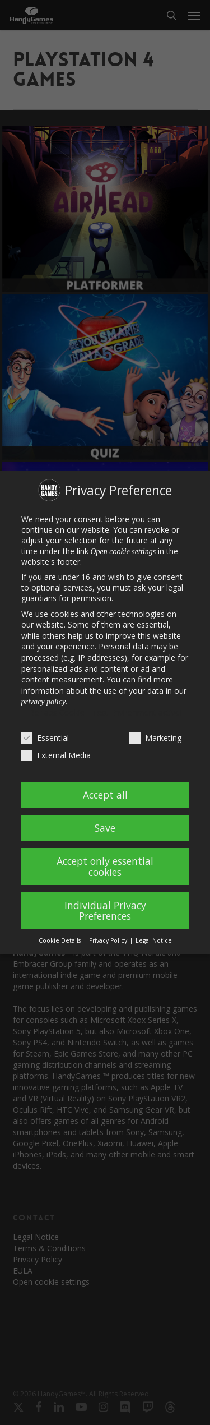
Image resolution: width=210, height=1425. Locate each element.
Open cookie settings (123, 551)
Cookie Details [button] (60, 940)
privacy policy (43, 702)
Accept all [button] (105, 794)
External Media (56, 755)
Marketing (155, 737)
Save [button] (105, 827)
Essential (45, 737)
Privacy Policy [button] (109, 940)
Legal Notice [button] (154, 940)
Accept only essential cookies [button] (105, 866)
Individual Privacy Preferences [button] (105, 910)
